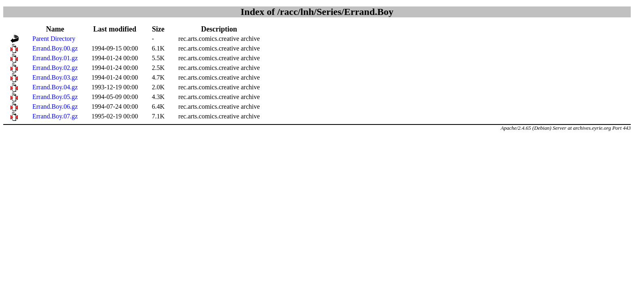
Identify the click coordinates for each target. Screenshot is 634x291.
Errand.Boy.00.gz (55, 48)
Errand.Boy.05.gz (55, 96)
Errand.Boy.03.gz (55, 77)
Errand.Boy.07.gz (55, 116)
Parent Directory (53, 38)
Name (55, 29)
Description (219, 29)
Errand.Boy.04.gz (55, 87)
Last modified (115, 29)
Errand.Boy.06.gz (55, 106)
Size (158, 29)
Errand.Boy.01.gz (55, 58)
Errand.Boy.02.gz (55, 67)
